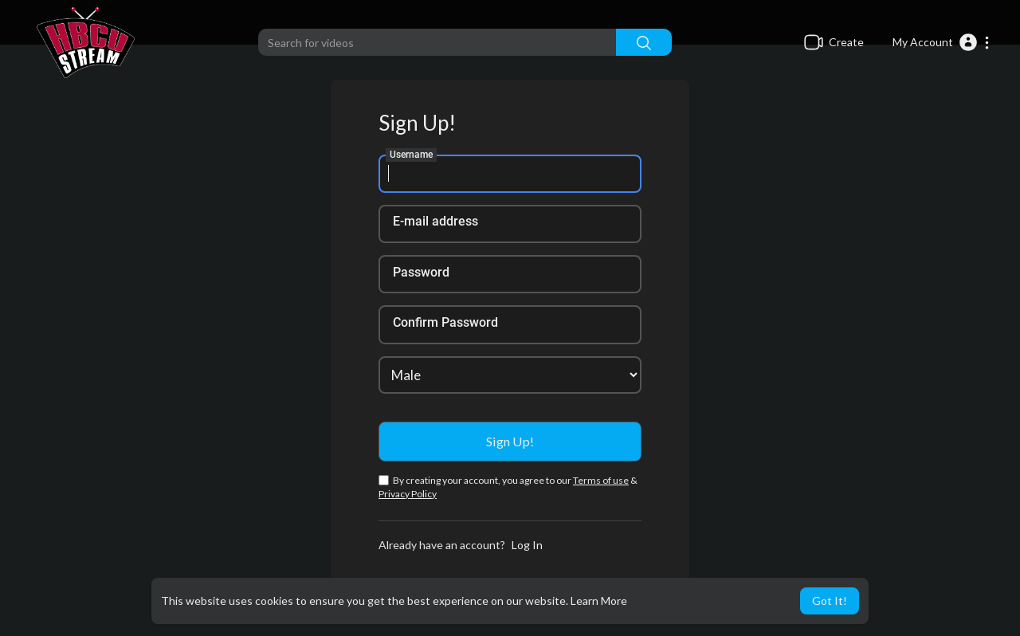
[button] (941, 42)
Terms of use (601, 480)
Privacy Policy (408, 494)
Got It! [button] (829, 600)
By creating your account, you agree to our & (508, 487)
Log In (527, 545)
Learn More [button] (599, 600)
